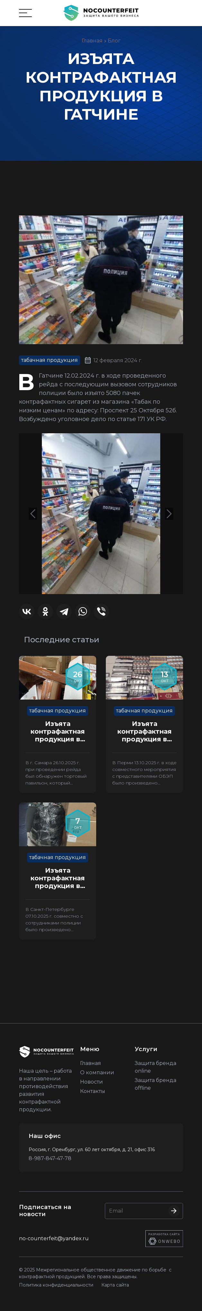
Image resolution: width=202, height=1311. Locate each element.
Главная (92, 41)
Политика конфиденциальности (56, 1285)
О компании (97, 1072)
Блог (114, 41)
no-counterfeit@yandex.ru (54, 1238)
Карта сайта (115, 1285)
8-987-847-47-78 (50, 1158)
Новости (91, 1082)
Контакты (92, 1091)
